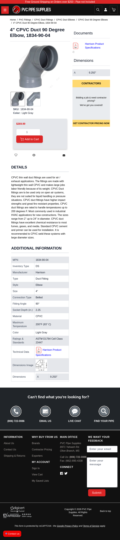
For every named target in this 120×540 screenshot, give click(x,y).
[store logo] (25, 9)
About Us (9, 443)
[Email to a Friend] (64, 155)
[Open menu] (5, 10)
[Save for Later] (16, 155)
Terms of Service (91, 526)
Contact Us (10, 449)
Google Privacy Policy (67, 526)
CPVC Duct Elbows (65, 19)
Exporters (37, 455)
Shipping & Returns (14, 455)
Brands (36, 443)
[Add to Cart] (29, 139)
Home (13, 19)
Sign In (36, 468)
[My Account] (106, 9)
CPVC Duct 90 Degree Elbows (93, 19)
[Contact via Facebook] (62, 473)
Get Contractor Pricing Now (91, 123)
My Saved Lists (40, 480)
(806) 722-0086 (77, 457)
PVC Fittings (25, 19)
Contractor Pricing (42, 449)
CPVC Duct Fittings (43, 19)
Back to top (105, 511)
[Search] (98, 9)
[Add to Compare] (34, 155)
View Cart (37, 474)
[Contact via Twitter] (66, 473)
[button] (38, 66)
